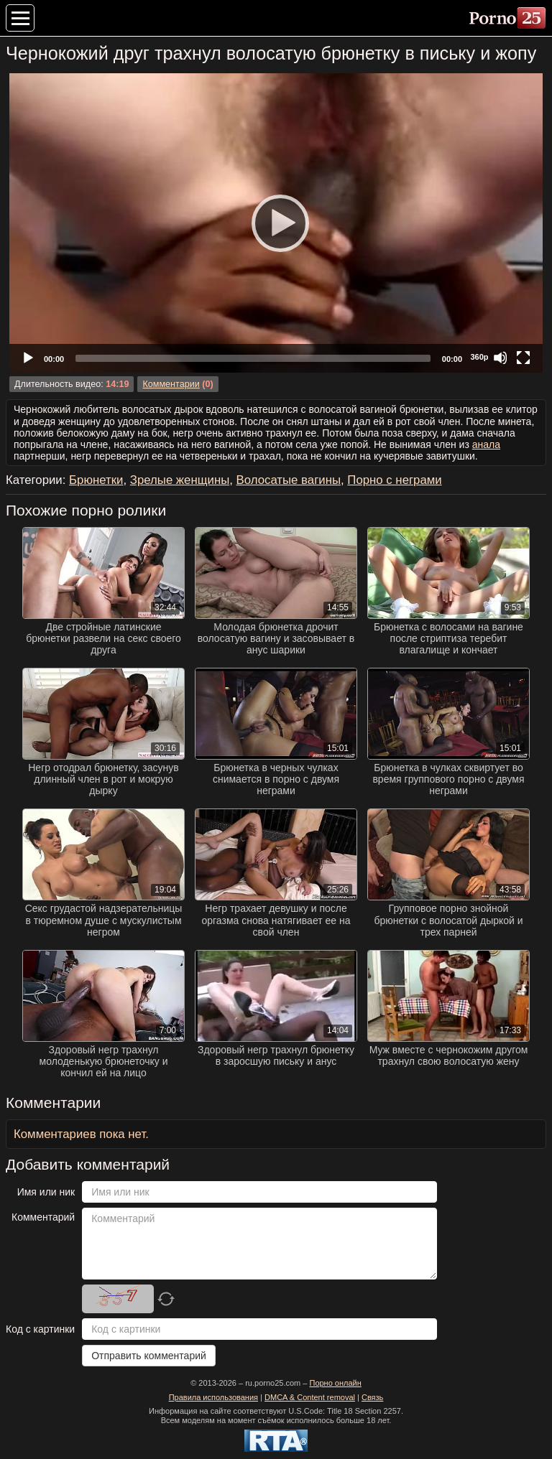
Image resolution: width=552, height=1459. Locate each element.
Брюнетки (96, 480)
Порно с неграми (394, 480)
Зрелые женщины (179, 480)
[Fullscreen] (523, 357)
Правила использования (213, 1397)
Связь (372, 1397)
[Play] (276, 222)
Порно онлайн (335, 1383)
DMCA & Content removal (309, 1397)
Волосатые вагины (288, 480)
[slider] (253, 358)
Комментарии (170, 384)
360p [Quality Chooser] (479, 357)
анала (486, 444)
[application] (276, 223)
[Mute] (500, 357)
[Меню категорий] (20, 18)
